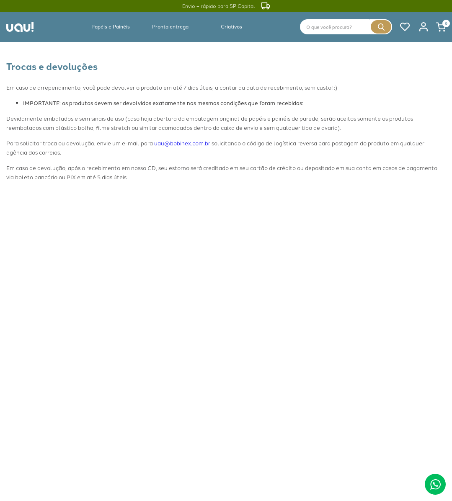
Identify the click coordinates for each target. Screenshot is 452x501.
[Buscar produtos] (381, 26)
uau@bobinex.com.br (182, 143)
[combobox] (346, 26)
